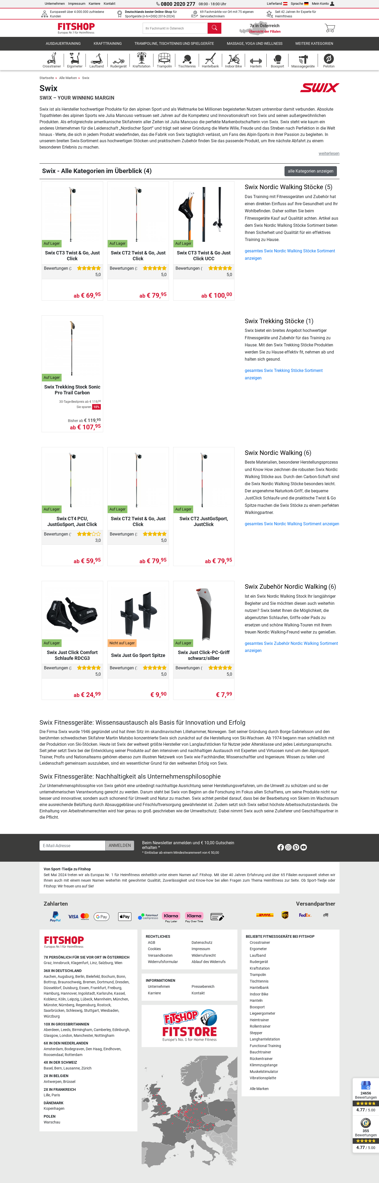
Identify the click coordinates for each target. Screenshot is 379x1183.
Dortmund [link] (105, 982)
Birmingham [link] (82, 1030)
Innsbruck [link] (61, 963)
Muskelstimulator (264, 1071)
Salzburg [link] (105, 963)
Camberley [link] (102, 1030)
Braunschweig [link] (69, 982)
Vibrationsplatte (263, 1078)
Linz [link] (93, 963)
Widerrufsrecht (204, 955)
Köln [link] (62, 999)
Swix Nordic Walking (273, 457)
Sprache (300, 4)
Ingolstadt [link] (86, 993)
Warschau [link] (52, 1122)
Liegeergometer (262, 1013)
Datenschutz (202, 942)
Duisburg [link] (70, 988)
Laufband (258, 955)
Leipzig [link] (73, 999)
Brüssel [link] (69, 1081)
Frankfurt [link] (98, 988)
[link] (280, 848)
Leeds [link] (66, 1030)
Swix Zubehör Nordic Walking (286, 591)
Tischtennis (259, 981)
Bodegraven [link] (74, 1049)
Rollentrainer (260, 1026)
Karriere (94, 4)
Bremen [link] (89, 982)
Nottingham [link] (104, 1035)
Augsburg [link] (66, 976)
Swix (85, 83)
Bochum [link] (108, 976)
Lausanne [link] (71, 1068)
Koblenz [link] (50, 999)
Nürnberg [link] (66, 1005)
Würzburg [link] (52, 1016)
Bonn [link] (121, 976)
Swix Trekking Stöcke (274, 326)
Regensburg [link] (86, 1005)
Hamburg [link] (51, 993)
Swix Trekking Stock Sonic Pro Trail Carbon (72, 394)
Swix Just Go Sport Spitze (138, 660)
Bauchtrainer (260, 1052)
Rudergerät (259, 962)
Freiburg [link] (114, 988)
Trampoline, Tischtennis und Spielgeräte (174, 48)
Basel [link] (48, 1068)
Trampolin (258, 975)
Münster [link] (50, 1005)
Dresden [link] (122, 982)
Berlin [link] (79, 976)
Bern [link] (58, 1068)
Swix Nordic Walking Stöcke (284, 191)
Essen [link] (84, 988)
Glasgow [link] (51, 1035)
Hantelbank (259, 987)
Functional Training (265, 1046)
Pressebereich (203, 986)
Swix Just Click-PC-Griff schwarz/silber (204, 660)
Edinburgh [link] (120, 1030)
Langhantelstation (265, 1039)
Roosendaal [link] (53, 1055)
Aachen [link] (50, 976)
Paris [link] (56, 1095)
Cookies (154, 949)
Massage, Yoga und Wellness (254, 48)
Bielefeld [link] (93, 976)
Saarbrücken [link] (54, 1010)
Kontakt (109, 4)
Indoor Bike (259, 994)
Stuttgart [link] (91, 1010)
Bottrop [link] (50, 982)
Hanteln (256, 1000)
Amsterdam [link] (53, 1049)
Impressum (76, 4)
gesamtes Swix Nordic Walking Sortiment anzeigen (292, 528)
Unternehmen (55, 4)
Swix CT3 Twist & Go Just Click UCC (204, 260)
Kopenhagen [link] (54, 1108)
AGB (151, 942)
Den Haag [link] (94, 1049)
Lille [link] (47, 1095)
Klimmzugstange (263, 1065)
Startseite (46, 83)
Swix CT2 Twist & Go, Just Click (138, 260)
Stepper (256, 1033)
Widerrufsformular (163, 962)
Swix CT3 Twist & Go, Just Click (72, 260)
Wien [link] (118, 963)
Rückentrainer (261, 1059)
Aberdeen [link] (51, 1030)
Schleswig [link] (74, 1010)
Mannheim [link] (102, 999)
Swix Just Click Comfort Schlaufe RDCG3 (72, 660)
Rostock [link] (104, 1005)
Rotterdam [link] (73, 1055)
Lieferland (277, 4)
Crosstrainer (260, 942)
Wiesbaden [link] (109, 1010)
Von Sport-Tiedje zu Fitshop (67, 869)
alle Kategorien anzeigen (310, 175)
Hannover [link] (69, 993)
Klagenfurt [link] (79, 963)
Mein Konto (323, 4)
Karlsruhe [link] (104, 993)
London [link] (65, 1035)
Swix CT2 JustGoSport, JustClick (203, 526)
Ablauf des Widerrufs (209, 962)
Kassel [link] (119, 993)
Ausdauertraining (63, 48)
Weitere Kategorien (314, 48)
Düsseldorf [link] (52, 988)
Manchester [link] (83, 1035)
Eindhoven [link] (112, 1049)
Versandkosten (160, 955)
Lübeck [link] (86, 999)
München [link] (120, 999)
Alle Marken (68, 83)
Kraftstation (260, 968)
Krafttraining (108, 48)
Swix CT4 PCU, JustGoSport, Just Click (72, 526)
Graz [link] (48, 963)
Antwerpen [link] (53, 1081)
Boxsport (257, 1007)
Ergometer (258, 949)
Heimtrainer (259, 1020)
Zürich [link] (86, 1068)
